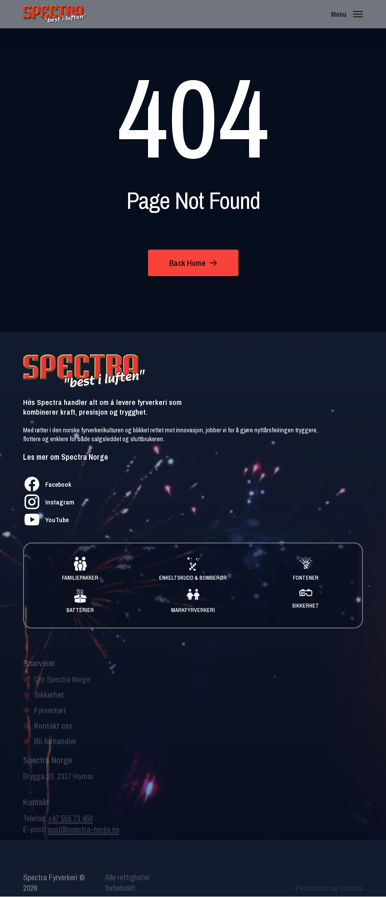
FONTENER (306, 577)
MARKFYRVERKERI (193, 610)
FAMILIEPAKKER (80, 577)
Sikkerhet (49, 700)
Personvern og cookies (329, 890)
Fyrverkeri (50, 715)
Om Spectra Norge (62, 684)
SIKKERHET (305, 605)
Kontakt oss (53, 731)
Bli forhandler (55, 746)
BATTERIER (80, 610)
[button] (347, 13)
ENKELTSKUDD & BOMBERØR (193, 577)
